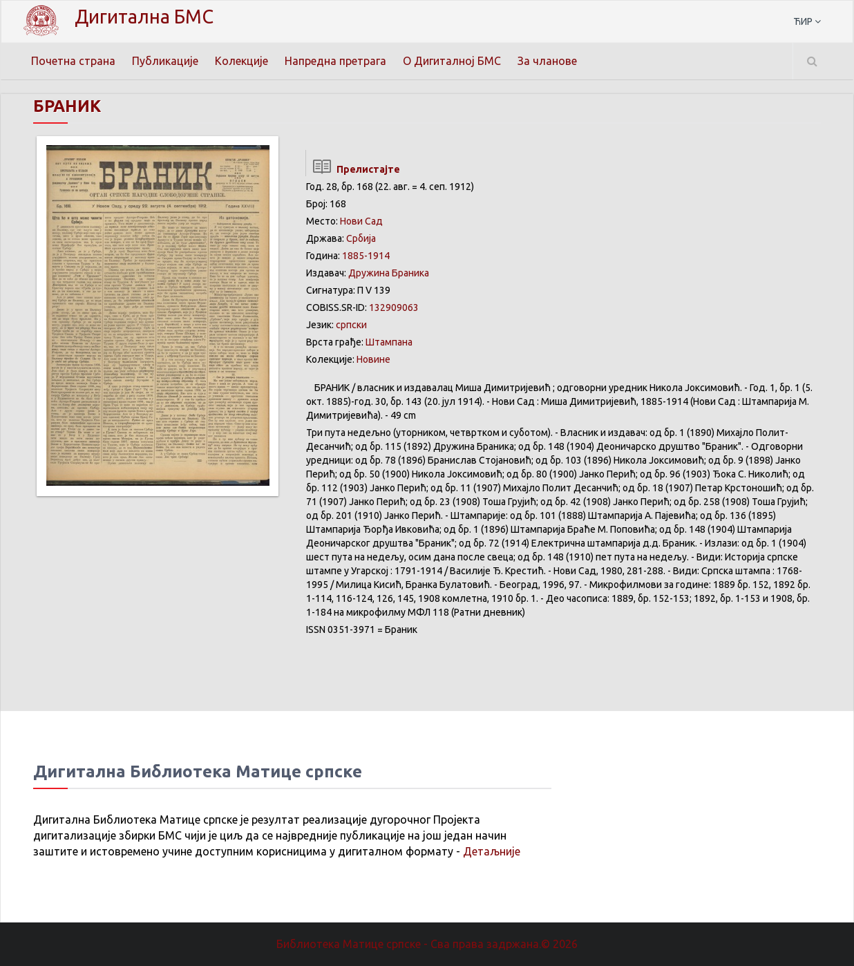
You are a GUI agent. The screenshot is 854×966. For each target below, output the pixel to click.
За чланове (547, 61)
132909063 (394, 307)
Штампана (389, 342)
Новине (373, 359)
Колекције (241, 61)
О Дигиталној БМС (452, 61)
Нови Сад (361, 221)
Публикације (165, 61)
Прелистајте (352, 169)
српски (351, 324)
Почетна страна (73, 61)
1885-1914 (366, 255)
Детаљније (491, 851)
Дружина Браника (388, 272)
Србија (361, 238)
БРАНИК (67, 106)
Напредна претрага (335, 61)
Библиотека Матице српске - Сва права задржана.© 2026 (427, 944)
